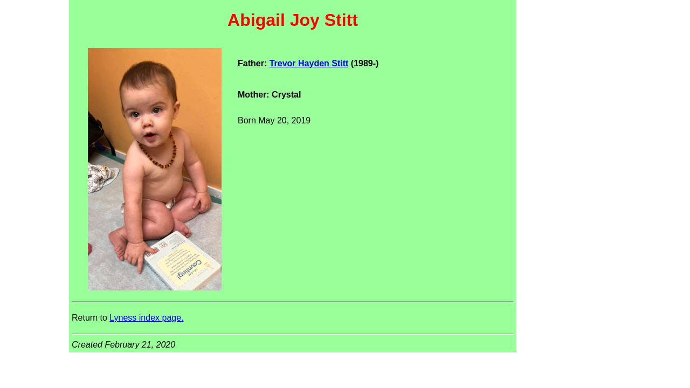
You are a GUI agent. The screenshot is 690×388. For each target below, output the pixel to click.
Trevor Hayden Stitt (309, 63)
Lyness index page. (146, 317)
